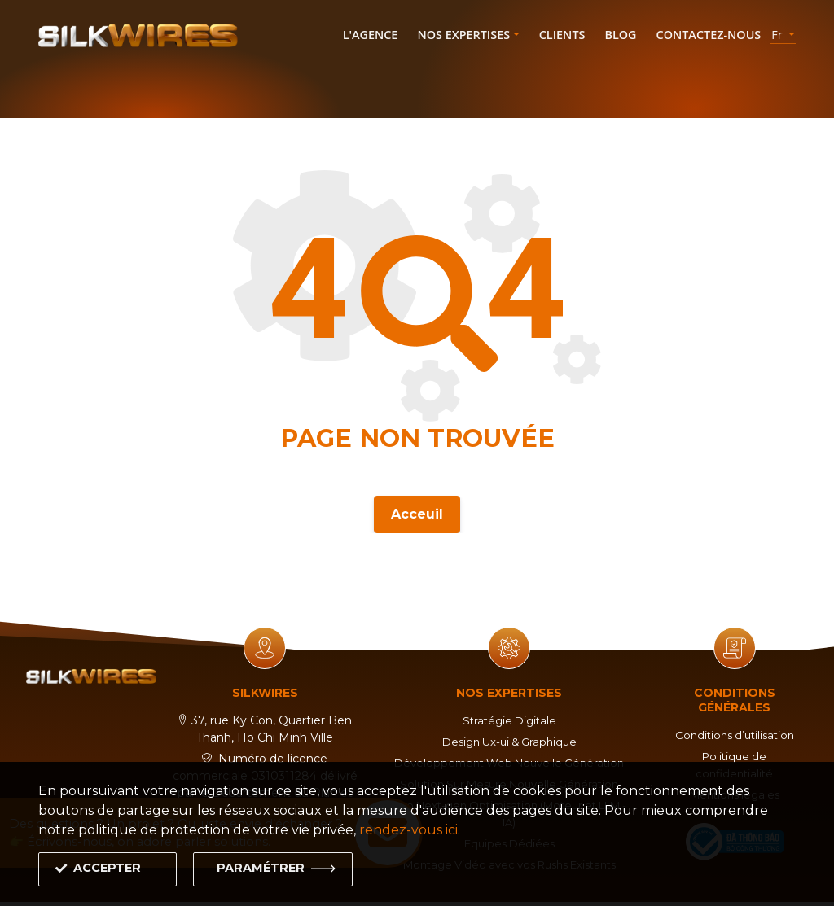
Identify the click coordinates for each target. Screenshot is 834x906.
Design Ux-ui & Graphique (509, 741)
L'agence (370, 34)
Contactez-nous (709, 34)
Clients (562, 34)
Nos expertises (463, 34)
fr (778, 34)
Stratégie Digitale (509, 720)
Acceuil (416, 511)
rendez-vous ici (408, 830)
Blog (620, 34)
